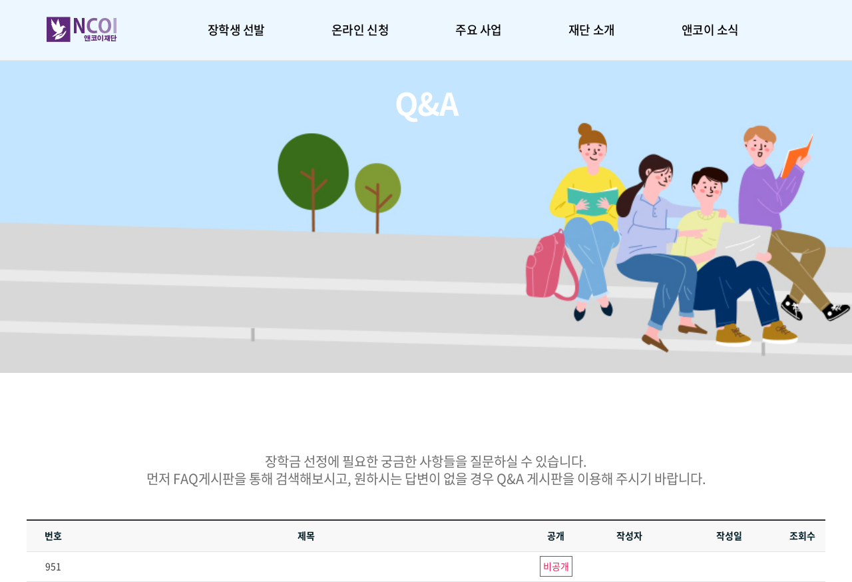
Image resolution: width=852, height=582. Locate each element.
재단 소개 (591, 30)
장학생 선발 (236, 30)
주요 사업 (478, 30)
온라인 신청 (360, 30)
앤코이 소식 (710, 30)
